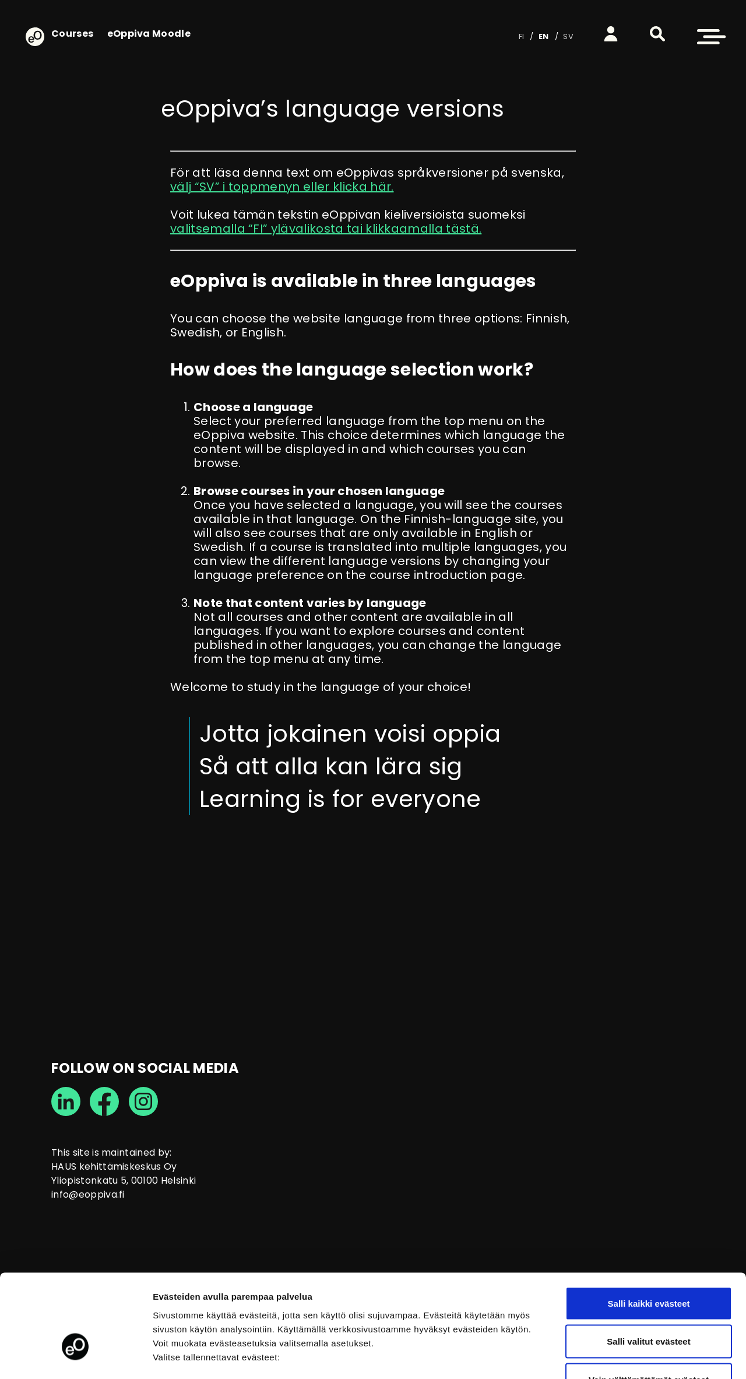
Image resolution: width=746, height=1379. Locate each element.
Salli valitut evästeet (648, 1264)
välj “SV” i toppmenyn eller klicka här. (281, 186)
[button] (657, 33)
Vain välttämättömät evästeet (649, 1302)
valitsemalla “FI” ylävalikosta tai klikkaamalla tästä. (325, 228)
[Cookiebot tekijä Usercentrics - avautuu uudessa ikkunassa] (75, 1356)
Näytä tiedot (623, 1356)
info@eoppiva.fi (88, 1194)
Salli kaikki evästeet (649, 1226)
